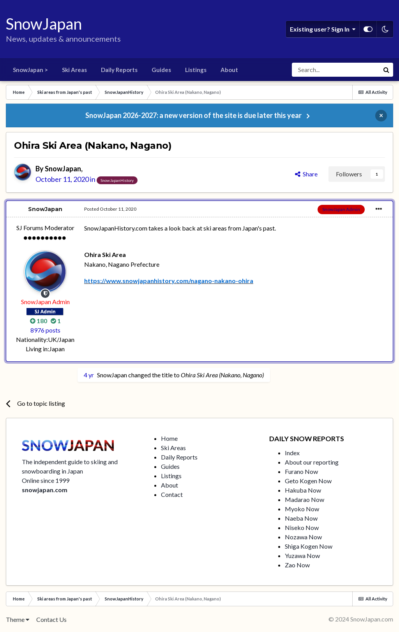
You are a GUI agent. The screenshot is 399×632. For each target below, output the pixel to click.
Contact (172, 494)
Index (292, 452)
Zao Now (297, 565)
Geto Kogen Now (308, 480)
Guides (161, 69)
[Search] (335, 70)
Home (169, 438)
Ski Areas (74, 69)
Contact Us (51, 619)
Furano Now (301, 471)
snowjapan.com (44, 489)
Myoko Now (302, 508)
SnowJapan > (30, 69)
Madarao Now (304, 499)
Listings (196, 69)
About (229, 69)
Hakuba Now (303, 490)
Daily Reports (119, 69)
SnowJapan (63, 168)
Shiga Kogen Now (308, 546)
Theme (17, 619)
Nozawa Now (303, 536)
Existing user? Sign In (322, 29)
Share (306, 174)
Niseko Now (302, 527)
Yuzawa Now (302, 555)
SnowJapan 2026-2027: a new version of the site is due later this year (193, 115)
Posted (110, 209)
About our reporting (312, 462)
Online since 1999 (45, 480)
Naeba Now (301, 518)
